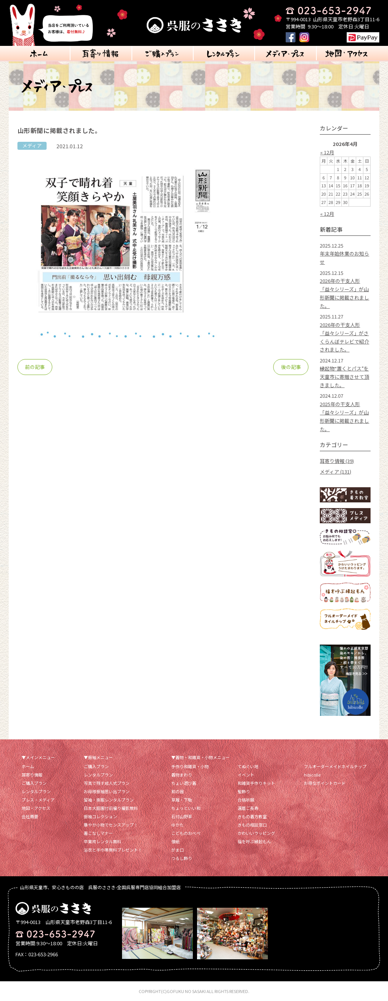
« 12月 (327, 152)
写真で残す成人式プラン (107, 783)
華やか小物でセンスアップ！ (111, 825)
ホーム (28, 766)
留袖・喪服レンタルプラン (109, 800)
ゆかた (177, 825)
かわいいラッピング (256, 833)
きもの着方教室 (252, 816)
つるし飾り (181, 858)
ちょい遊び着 (183, 783)
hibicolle (312, 775)
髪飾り (244, 791)
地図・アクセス (36, 808)
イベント (246, 775)
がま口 (177, 850)
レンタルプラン (36, 791)
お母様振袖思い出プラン (107, 791)
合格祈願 (246, 800)
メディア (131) (335, 471)
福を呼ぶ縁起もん (254, 841)
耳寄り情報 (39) (337, 460)
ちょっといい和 (185, 808)
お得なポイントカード (325, 783)
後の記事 (291, 366)
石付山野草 (181, 816)
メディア (32, 145)
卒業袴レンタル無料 (102, 841)
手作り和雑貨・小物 (190, 766)
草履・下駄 (181, 800)
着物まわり (181, 775)
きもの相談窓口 (252, 825)
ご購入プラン (34, 783)
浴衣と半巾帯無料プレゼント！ (113, 850)
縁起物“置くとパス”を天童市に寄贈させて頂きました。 (344, 377)
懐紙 (175, 841)
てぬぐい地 (248, 766)
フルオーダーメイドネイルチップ (335, 766)
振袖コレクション (100, 816)
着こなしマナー (98, 833)
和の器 (177, 791)
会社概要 (30, 816)
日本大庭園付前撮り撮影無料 (111, 808)
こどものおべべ (185, 833)
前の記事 (35, 366)
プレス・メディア (38, 800)
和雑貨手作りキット (256, 783)
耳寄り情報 (32, 775)
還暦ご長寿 (248, 808)
